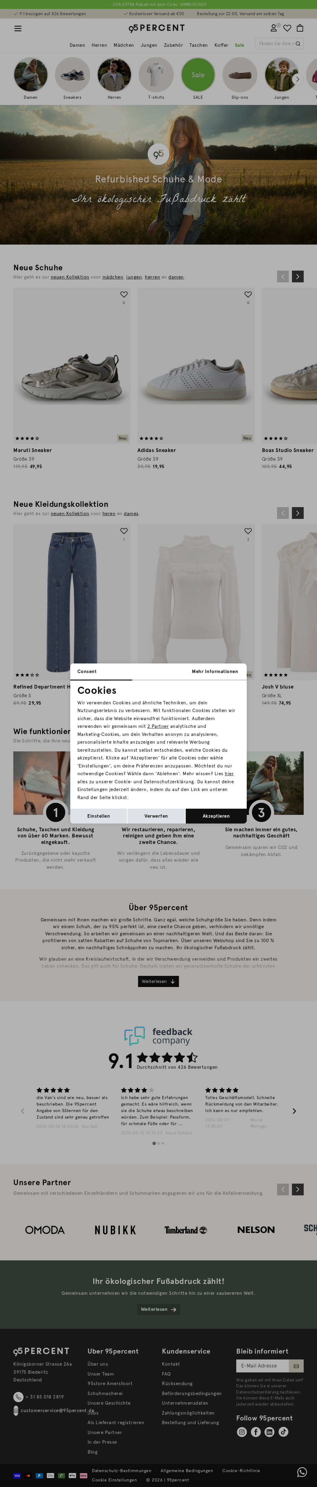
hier (229, 773)
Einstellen (98, 816)
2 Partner (158, 726)
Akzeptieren (216, 816)
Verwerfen (156, 816)
